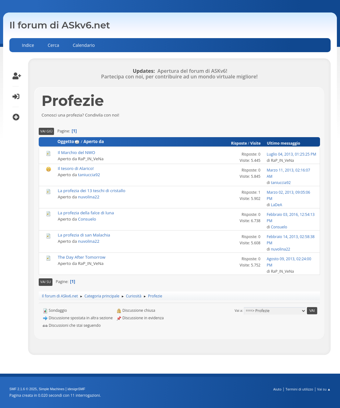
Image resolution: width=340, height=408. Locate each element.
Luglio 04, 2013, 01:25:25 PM (291, 154)
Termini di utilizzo (299, 389)
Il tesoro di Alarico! (76, 168)
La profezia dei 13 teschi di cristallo (91, 190)
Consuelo (87, 219)
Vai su (45, 281)
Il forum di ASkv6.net (59, 25)
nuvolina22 (89, 197)
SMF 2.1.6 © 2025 (23, 389)
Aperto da (93, 141)
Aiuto (277, 389)
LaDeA (276, 204)
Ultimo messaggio (283, 143)
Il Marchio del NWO (76, 152)
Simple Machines (51, 389)
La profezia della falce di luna (86, 213)
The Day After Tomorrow (82, 257)
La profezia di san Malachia (84, 235)
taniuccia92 (89, 174)
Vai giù (46, 131)
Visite (255, 143)
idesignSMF (76, 389)
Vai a (238, 310)
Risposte (239, 143)
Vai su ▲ (324, 389)
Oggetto (68, 141)
